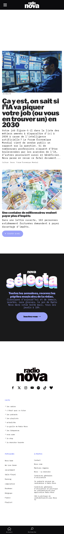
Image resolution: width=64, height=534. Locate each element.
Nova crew (38, 464)
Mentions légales (41, 468)
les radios (11, 406)
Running (8, 479)
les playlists (13, 418)
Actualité (7, 94)
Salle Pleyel (10, 474)
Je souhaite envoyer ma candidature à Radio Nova (45, 482)
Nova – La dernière (42, 472)
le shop (10, 438)
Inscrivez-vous (31, 316)
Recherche (32, 530)
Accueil (9, 530)
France (7, 498)
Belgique (8, 493)
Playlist (8, 502)
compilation (10, 484)
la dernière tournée (15, 442)
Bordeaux (8, 488)
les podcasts (12, 415)
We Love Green (11, 465)
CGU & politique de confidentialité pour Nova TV (45, 498)
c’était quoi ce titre (16, 410)
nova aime (11, 435)
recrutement (10, 470)
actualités (11, 422)
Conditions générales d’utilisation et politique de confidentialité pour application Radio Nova (46, 489)
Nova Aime (9, 461)
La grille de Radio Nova (17, 426)
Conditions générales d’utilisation (43, 476)
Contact (37, 460)
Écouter (12, 234)
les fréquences (13, 430)
